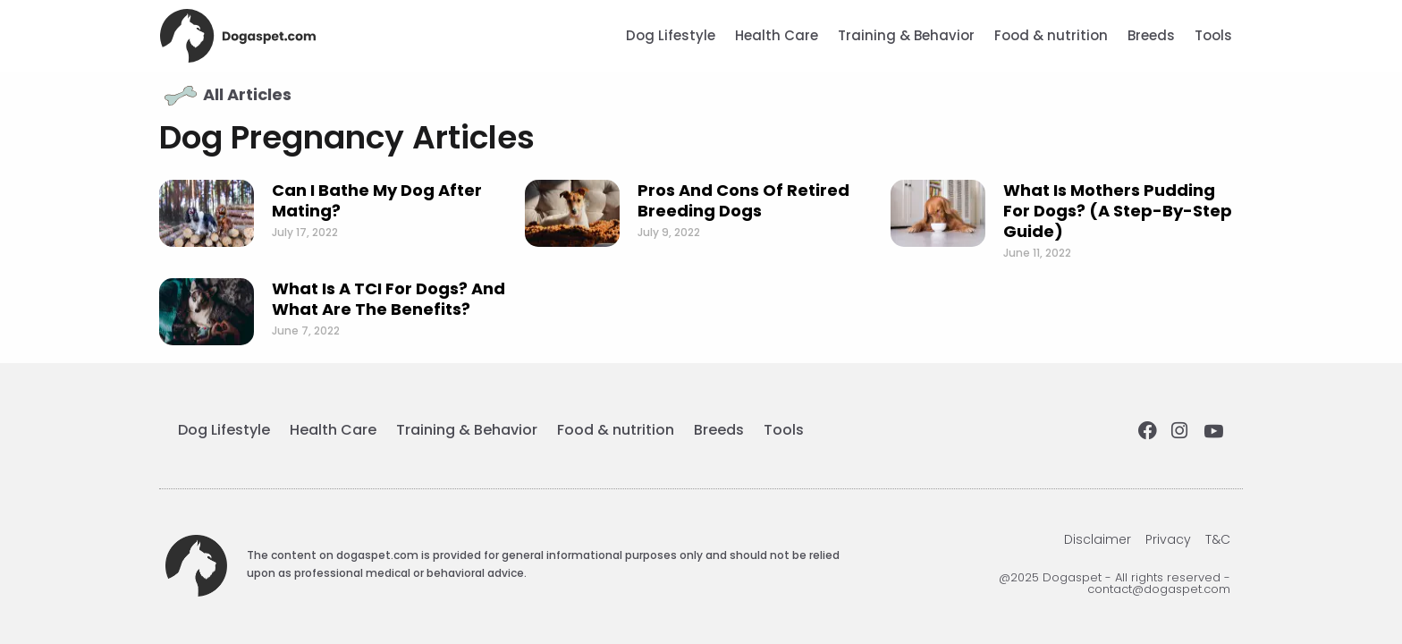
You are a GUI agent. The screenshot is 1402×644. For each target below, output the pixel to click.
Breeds (1151, 35)
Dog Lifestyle (670, 35)
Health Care (776, 35)
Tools (1213, 35)
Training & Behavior (906, 35)
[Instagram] (1182, 432)
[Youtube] (1215, 432)
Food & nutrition (1051, 35)
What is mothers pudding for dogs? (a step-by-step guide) (1117, 210)
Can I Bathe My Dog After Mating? (377, 200)
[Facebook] (1149, 432)
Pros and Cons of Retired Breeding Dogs (743, 200)
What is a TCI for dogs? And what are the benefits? (388, 298)
